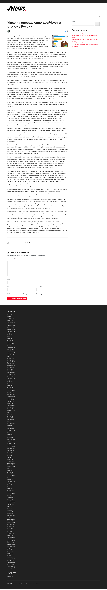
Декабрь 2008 (11, 563)
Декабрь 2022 (11, 363)
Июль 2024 (10, 335)
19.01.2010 (21, 31)
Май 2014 (9, 457)
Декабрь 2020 (11, 375)
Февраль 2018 (11, 406)
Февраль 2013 (11, 476)
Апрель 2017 (10, 417)
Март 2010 (10, 536)
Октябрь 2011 (11, 502)
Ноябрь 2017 (10, 410)
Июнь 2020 (10, 384)
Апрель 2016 (10, 428)
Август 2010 (10, 527)
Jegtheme (38, 584)
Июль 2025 (10, 316)
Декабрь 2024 (11, 326)
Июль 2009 (10, 551)
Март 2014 (10, 460)
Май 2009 (9, 554)
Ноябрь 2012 (10, 478)
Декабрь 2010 (11, 520)
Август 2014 (10, 451)
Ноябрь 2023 (10, 350)
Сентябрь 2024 (11, 332)
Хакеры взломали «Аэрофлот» (80, 33)
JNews (12, 584)
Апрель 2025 (10, 319)
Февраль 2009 (11, 560)
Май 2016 (9, 426)
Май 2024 (9, 339)
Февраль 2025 (11, 323)
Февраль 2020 (11, 392)
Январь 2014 (10, 462)
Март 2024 (10, 343)
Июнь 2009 (10, 552)
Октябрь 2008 (11, 567)
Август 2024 (10, 334)
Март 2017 (10, 419)
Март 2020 (10, 390)
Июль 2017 (10, 413)
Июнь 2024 (10, 337)
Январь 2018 (10, 408)
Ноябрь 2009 (10, 543)
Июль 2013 (10, 469)
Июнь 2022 (10, 372)
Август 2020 (10, 381)
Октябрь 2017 (11, 411)
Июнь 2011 (10, 509)
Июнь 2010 (10, 531)
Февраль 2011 (11, 516)
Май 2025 (9, 317)
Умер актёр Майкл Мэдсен (79, 43)
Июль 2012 (10, 486)
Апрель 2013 (10, 473)
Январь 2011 (10, 518)
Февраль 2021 (11, 373)
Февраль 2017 (11, 420)
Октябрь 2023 (11, 352)
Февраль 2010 (11, 538)
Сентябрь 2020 (11, 379)
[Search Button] (99, 16)
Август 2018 (10, 401)
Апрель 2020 (10, 388)
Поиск (73, 21)
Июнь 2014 (10, 455)
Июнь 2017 (10, 415)
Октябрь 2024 (11, 330)
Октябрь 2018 (11, 397)
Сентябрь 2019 (11, 395)
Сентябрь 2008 (11, 569)
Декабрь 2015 (11, 431)
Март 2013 (10, 475)
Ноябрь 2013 (10, 466)
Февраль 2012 (11, 495)
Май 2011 (9, 511)
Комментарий (11, 260)
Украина (28, 31)
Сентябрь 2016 (11, 424)
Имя (9, 280)
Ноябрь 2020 (10, 377)
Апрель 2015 (10, 437)
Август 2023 (10, 355)
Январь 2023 (10, 361)
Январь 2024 (10, 346)
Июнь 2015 (10, 433)
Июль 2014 (10, 453)
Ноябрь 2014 (10, 446)
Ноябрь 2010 (10, 522)
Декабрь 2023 (11, 348)
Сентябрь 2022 (11, 368)
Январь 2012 (10, 496)
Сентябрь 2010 (11, 525)
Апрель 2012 (10, 491)
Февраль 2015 (11, 440)
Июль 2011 (10, 507)
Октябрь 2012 (11, 480)
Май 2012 (9, 489)
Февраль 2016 (11, 429)
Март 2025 (10, 321)
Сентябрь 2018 (11, 399)
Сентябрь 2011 (11, 504)
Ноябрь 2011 (10, 500)
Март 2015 (10, 439)
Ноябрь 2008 (10, 565)
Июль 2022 (10, 370)
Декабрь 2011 (11, 498)
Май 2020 (9, 386)
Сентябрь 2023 (11, 354)
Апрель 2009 (10, 556)
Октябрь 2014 (11, 448)
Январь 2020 (10, 393)
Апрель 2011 (10, 513)
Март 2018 (10, 404)
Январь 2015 (10, 442)
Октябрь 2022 (11, 366)
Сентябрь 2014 (11, 449)
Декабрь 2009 (11, 542)
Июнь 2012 (10, 487)
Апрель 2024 (10, 341)
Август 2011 (10, 505)
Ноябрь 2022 (10, 364)
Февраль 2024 (11, 344)
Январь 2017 (10, 422)
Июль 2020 (10, 383)
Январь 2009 (10, 561)
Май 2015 (9, 435)
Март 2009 (10, 558)
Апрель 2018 (10, 402)
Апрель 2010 (10, 534)
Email (9, 288)
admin (13, 31)
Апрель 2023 (10, 359)
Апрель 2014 (10, 458)
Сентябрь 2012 (11, 482)
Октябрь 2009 (11, 545)
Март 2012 (10, 493)
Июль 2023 (10, 357)
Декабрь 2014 (11, 444)
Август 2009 (10, 549)
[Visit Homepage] (16, 8)
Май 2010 (9, 532)
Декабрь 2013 (11, 464)
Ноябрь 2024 (10, 328)
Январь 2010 (10, 540)
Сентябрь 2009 (11, 547)
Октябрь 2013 (11, 467)
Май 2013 (9, 471)
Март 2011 (10, 514)
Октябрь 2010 (11, 523)
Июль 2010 (10, 529)
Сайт (40, 287)
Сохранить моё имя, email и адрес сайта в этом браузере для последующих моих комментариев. (36, 295)
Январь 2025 (10, 325)
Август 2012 (10, 484)
